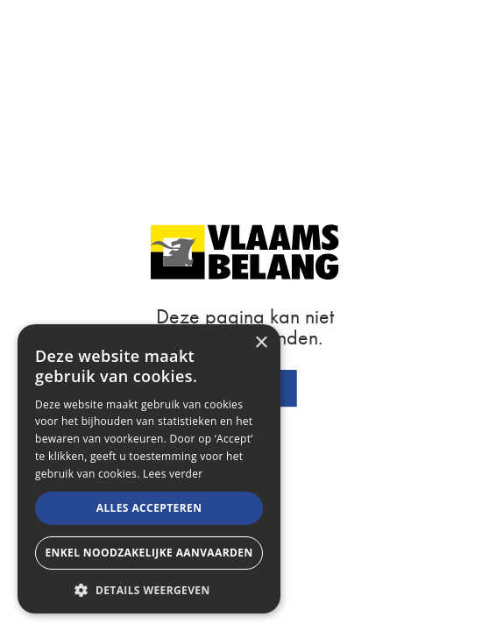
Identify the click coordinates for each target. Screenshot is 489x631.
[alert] (149, 468)
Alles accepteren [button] (149, 507)
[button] (149, 588)
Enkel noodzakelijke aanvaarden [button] (148, 552)
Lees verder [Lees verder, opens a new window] (173, 473)
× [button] (260, 343)
